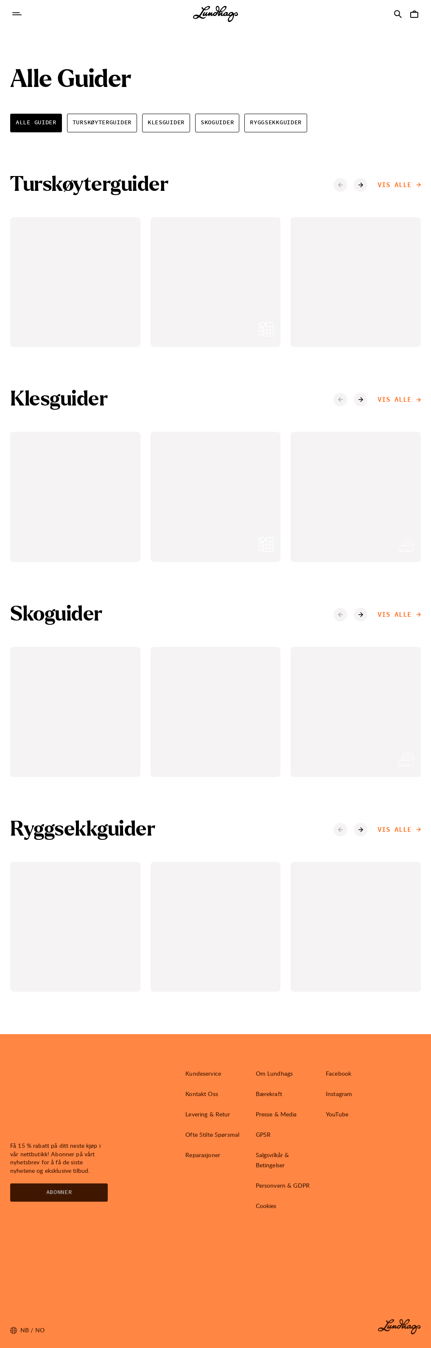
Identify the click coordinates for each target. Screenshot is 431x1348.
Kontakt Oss (201, 1094)
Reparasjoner (202, 1155)
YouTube (337, 1114)
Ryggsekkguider (276, 123)
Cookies (266, 1206)
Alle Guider (36, 123)
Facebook (338, 1073)
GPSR (263, 1134)
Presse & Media (276, 1114)
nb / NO (27, 1330)
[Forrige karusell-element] (340, 185)
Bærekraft (269, 1094)
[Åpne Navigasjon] (17, 14)
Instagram (339, 1094)
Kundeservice (203, 1073)
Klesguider (166, 123)
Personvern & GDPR (283, 1185)
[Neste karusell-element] (360, 185)
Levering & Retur (207, 1114)
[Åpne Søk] (398, 14)
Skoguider (217, 123)
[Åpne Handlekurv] (414, 14)
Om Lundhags (274, 1073)
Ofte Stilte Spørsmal (212, 1134)
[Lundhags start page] (215, 14)
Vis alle (399, 185)
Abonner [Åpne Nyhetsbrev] (59, 1192)
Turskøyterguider (102, 123)
